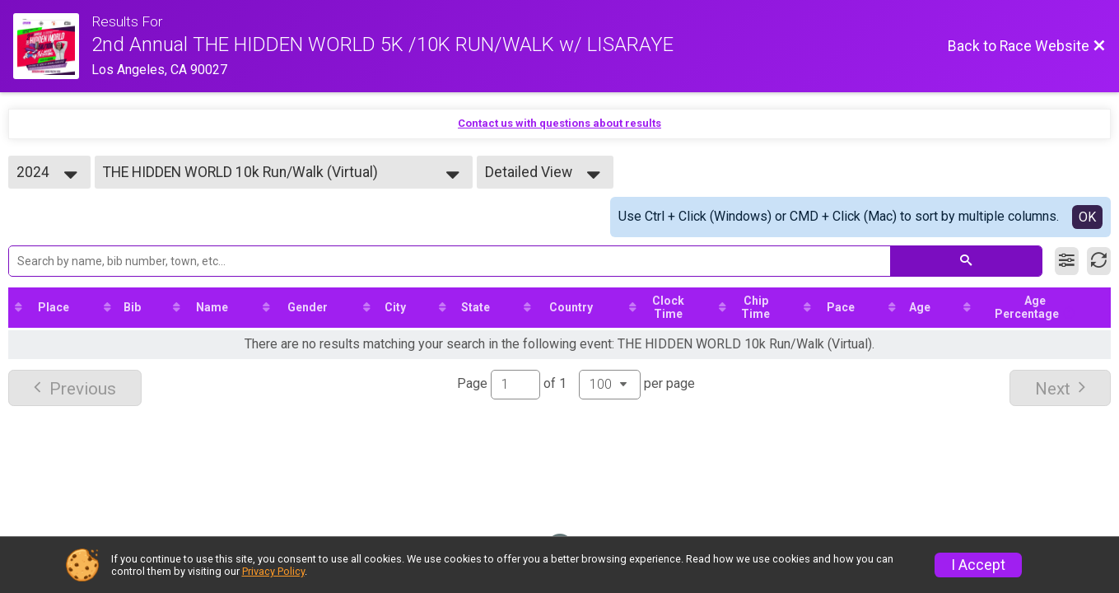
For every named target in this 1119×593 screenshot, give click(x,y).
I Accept (978, 565)
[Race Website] (52, 46)
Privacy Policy (273, 571)
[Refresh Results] (1099, 261)
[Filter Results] (1067, 261)
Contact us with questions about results (559, 123)
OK (1087, 217)
